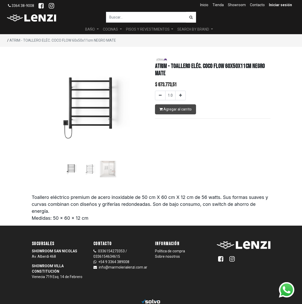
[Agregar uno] (180, 95)
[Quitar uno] (160, 95)
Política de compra (170, 251)
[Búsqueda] (191, 17)
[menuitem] (204, 5)
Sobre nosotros (167, 256)
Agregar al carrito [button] (175, 109)
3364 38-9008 (21, 6)
